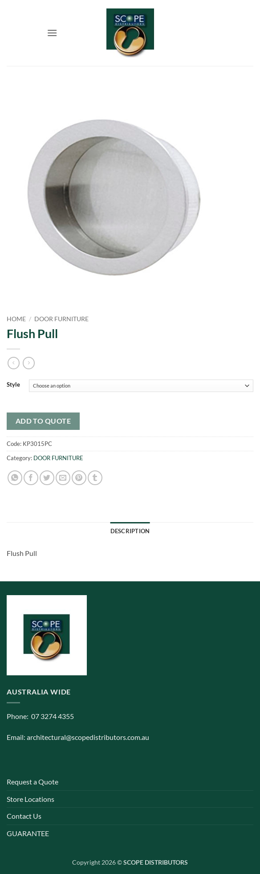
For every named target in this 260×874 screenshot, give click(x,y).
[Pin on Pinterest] (79, 477)
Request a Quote (32, 781)
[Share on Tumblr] (95, 477)
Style (13, 385)
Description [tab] (130, 531)
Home (16, 319)
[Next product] (14, 363)
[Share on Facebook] (31, 477)
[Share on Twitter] (47, 477)
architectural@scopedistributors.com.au (88, 737)
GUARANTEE (28, 833)
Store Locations (30, 799)
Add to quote (43, 421)
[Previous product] (29, 363)
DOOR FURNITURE (61, 319)
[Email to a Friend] (63, 477)
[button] (52, 33)
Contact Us (24, 816)
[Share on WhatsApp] (15, 477)
